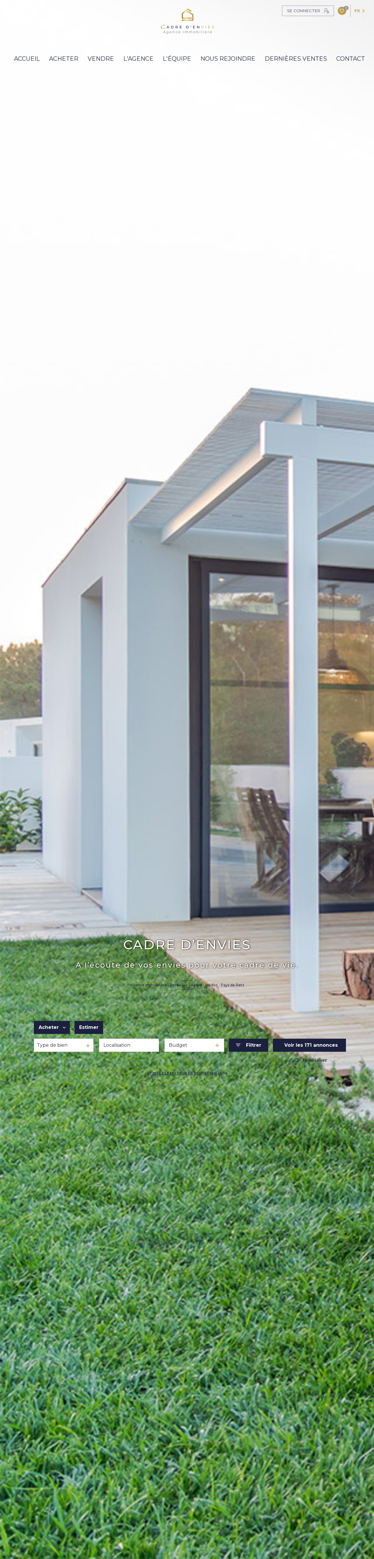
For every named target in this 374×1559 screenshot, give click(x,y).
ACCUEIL (27, 59)
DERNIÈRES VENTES (296, 59)
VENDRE (101, 59)
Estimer (88, 1027)
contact (350, 59)
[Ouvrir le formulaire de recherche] (248, 1045)
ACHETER (63, 59)
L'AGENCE (138, 59)
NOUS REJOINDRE (227, 59)
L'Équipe (177, 59)
